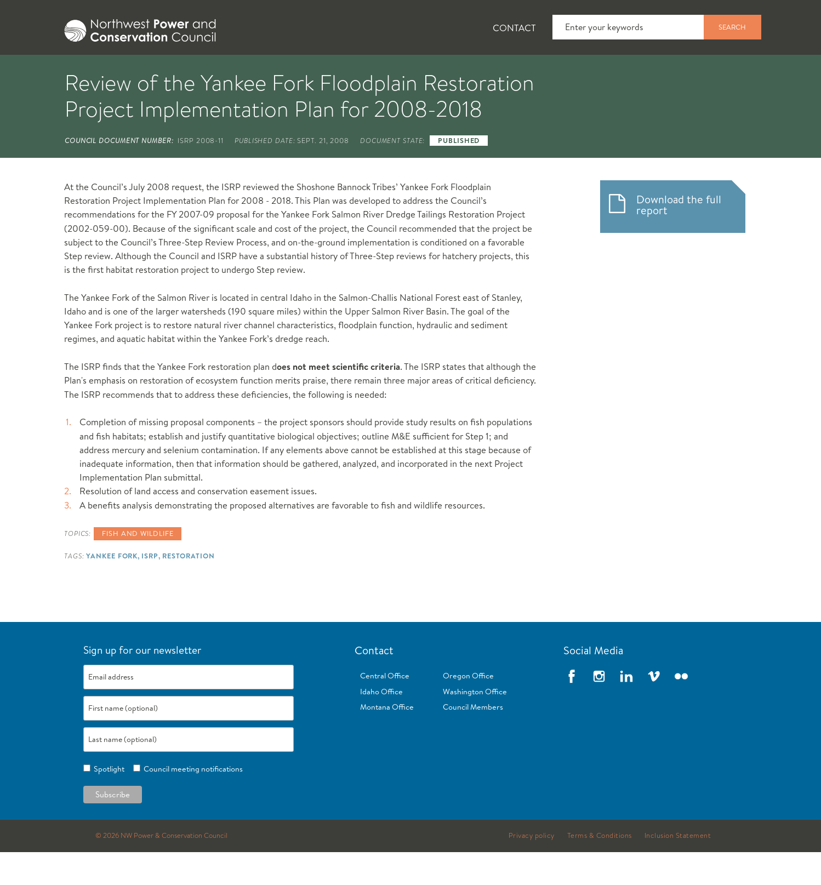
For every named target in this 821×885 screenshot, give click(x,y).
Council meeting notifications (191, 801)
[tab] (82, 71)
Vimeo (654, 709)
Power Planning (356, 71)
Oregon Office (468, 708)
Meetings (451, 71)
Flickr (681, 709)
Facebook (571, 709)
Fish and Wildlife (243, 71)
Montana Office (387, 739)
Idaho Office (381, 724)
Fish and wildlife (137, 566)
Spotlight (107, 801)
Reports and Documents (564, 71)
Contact (514, 27)
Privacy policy (532, 868)
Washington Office (475, 724)
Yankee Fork (112, 588)
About (90, 71)
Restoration (188, 588)
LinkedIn (626, 709)
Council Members (473, 739)
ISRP (149, 588)
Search (732, 27)
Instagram (599, 709)
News (154, 71)
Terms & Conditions (599, 868)
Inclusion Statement (678, 868)
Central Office (384, 708)
